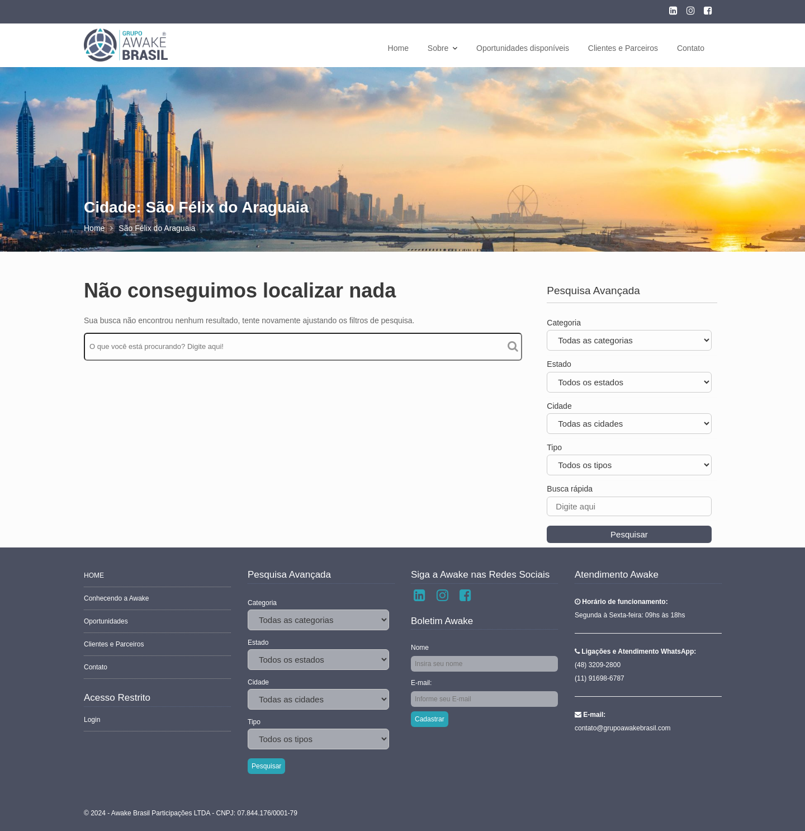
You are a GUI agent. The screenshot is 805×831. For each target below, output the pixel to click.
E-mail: (421, 683)
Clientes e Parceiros (623, 48)
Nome (420, 647)
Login (92, 719)
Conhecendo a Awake (116, 599)
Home (398, 48)
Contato (690, 48)
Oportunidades (106, 621)
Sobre (438, 48)
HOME (94, 576)
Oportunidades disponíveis (522, 48)
